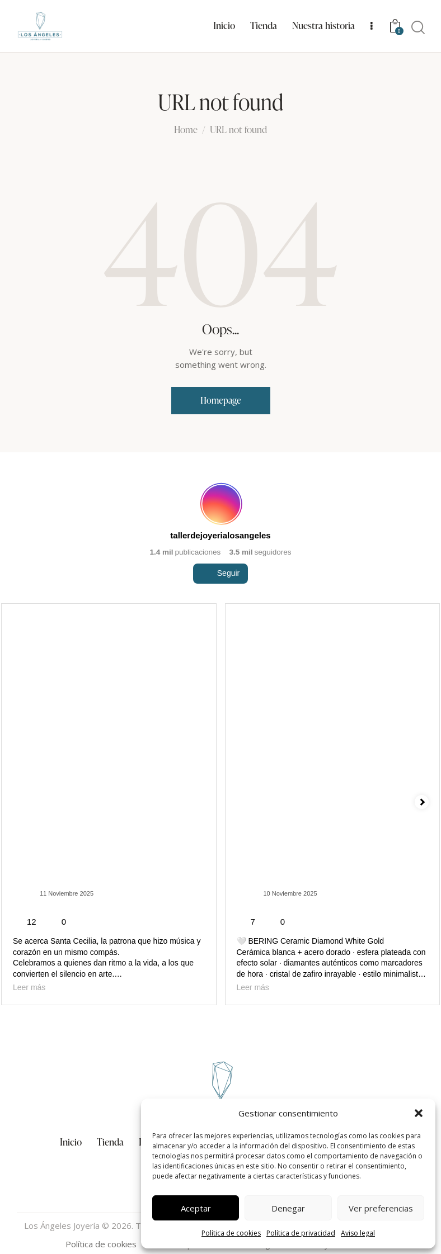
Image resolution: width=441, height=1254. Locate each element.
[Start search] (418, 28)
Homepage (220, 400)
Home (186, 130)
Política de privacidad (300, 1233)
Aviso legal (358, 1233)
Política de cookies (231, 1233)
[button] (418, 1113)
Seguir (220, 597)
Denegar (288, 1208)
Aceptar (196, 1208)
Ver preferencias (381, 1208)
